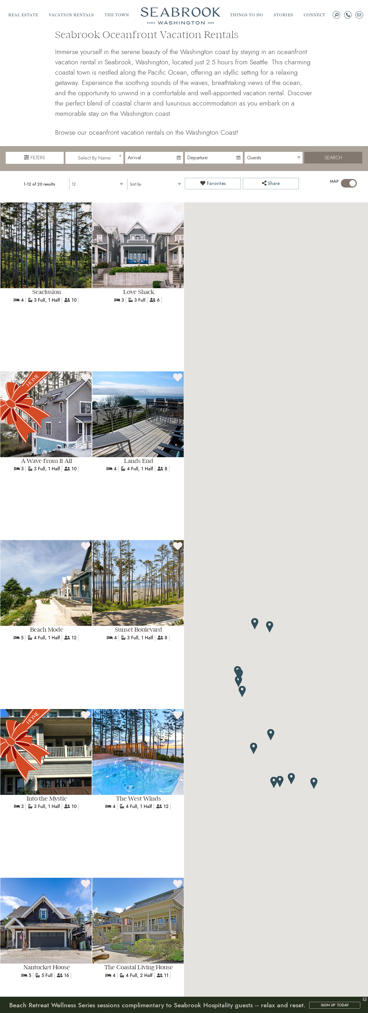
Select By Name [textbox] (94, 158)
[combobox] (94, 158)
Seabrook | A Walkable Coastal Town (180, 16)
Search (333, 157)
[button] (314, 783)
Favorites (213, 183)
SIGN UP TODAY (335, 1005)
